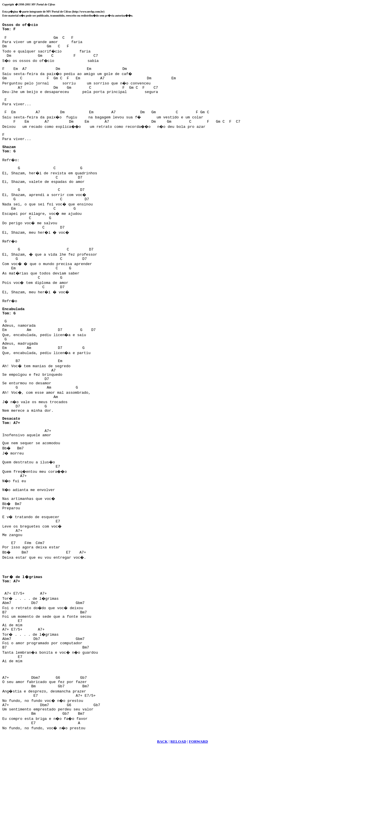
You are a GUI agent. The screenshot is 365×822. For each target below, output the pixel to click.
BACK (162, 815)
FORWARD (198, 815)
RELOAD (178, 815)
